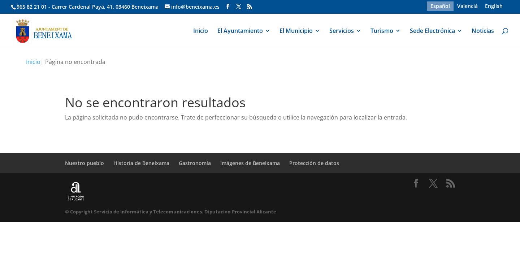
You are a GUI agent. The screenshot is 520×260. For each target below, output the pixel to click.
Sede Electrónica (432, 31)
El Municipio (296, 31)
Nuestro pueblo (84, 163)
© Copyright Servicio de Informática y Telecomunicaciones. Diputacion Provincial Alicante (170, 211)
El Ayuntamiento (240, 31)
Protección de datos (314, 163)
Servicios (341, 31)
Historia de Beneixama (141, 163)
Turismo (381, 31)
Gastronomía (195, 163)
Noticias (483, 31)
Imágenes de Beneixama (250, 163)
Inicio (200, 31)
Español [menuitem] (440, 6)
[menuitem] (440, 6)
